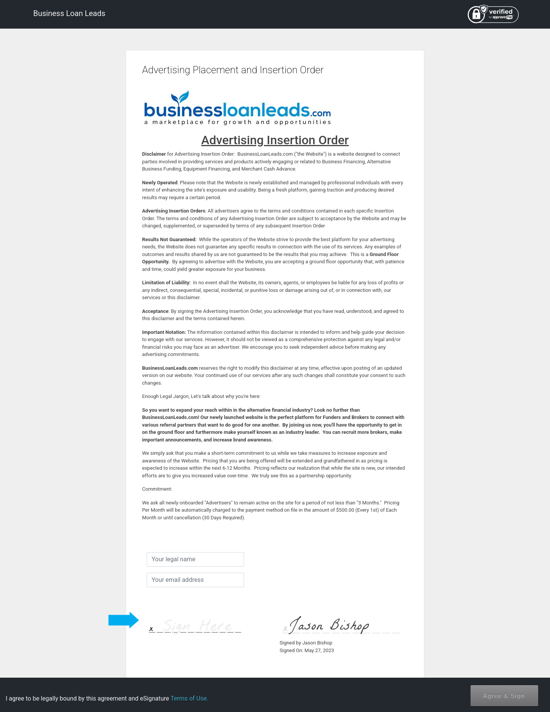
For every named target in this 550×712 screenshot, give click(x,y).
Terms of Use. (189, 698)
